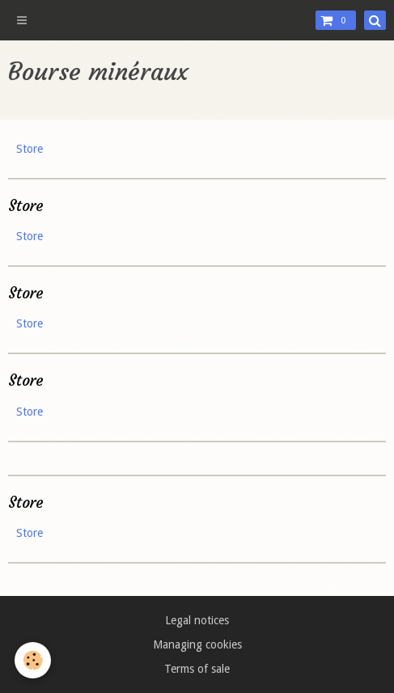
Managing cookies (197, 644)
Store (29, 148)
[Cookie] (33, 660)
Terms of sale (197, 668)
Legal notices (197, 620)
